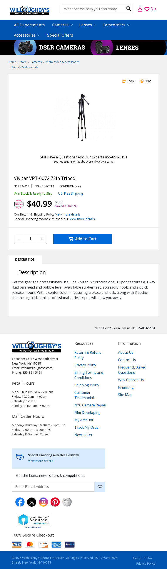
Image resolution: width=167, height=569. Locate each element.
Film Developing (87, 412)
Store (23, 62)
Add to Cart (82, 238)
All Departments (29, 24)
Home (12, 62)
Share (128, 81)
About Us (125, 352)
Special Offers (60, 35)
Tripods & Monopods (25, 67)
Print (145, 81)
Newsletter (83, 434)
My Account (83, 420)
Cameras (62, 24)
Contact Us (127, 359)
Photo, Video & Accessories (62, 62)
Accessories (27, 35)
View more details (67, 214)
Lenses (87, 24)
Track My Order (87, 427)
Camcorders (116, 24)
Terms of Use (142, 558)
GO (99, 486)
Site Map (125, 394)
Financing (126, 387)
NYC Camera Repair (90, 405)
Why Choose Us (131, 379)
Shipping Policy (86, 385)
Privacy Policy (85, 365)
